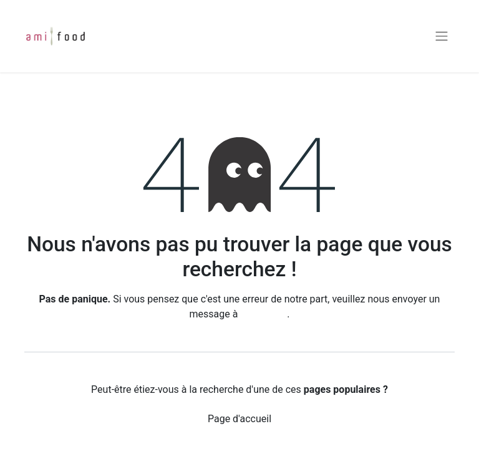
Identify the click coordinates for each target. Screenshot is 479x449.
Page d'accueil (239, 419)
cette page (263, 314)
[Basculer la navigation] (441, 36)
